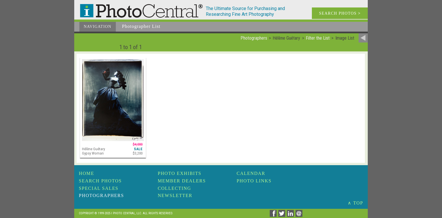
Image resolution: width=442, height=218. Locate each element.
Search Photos (100, 180)
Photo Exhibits (179, 173)
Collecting (174, 188)
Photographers (101, 195)
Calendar (250, 173)
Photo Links (253, 180)
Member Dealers (182, 180)
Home (86, 173)
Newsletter (175, 195)
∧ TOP (355, 202)
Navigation (98, 26)
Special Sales (98, 188)
